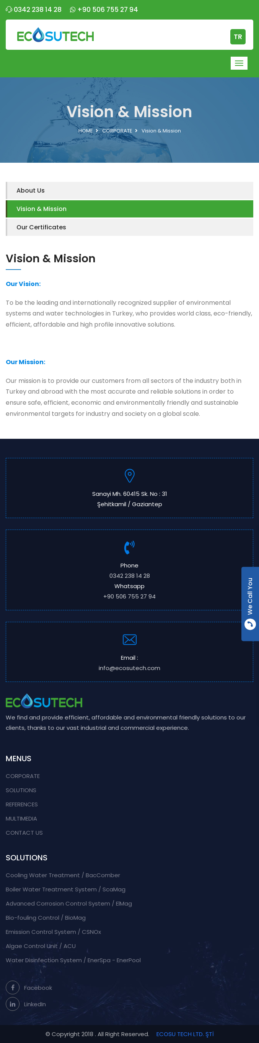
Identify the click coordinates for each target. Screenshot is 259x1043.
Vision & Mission (41, 208)
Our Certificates (41, 227)
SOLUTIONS (21, 790)
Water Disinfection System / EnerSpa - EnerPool (73, 960)
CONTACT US (24, 833)
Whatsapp (129, 592)
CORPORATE (117, 130)
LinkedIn (26, 1004)
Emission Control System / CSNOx (53, 932)
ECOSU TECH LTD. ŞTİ (185, 1034)
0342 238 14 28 (34, 9)
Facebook (29, 988)
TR (238, 36)
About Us (30, 190)
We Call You (250, 604)
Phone (129, 571)
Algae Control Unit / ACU (41, 946)
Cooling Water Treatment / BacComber (63, 875)
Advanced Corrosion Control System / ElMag (69, 903)
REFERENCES (22, 804)
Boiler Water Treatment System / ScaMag (65, 889)
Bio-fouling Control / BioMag (46, 918)
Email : (129, 663)
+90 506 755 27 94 (104, 9)
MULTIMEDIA (21, 818)
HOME (85, 130)
